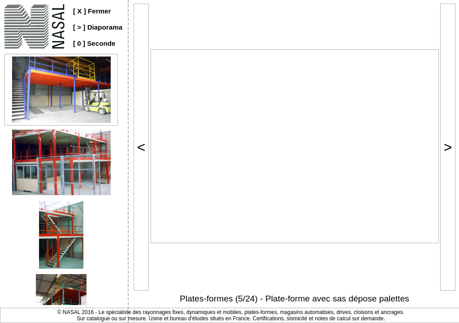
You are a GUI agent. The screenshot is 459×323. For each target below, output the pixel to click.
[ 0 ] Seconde (94, 43)
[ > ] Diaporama (97, 27)
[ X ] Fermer (92, 11)
